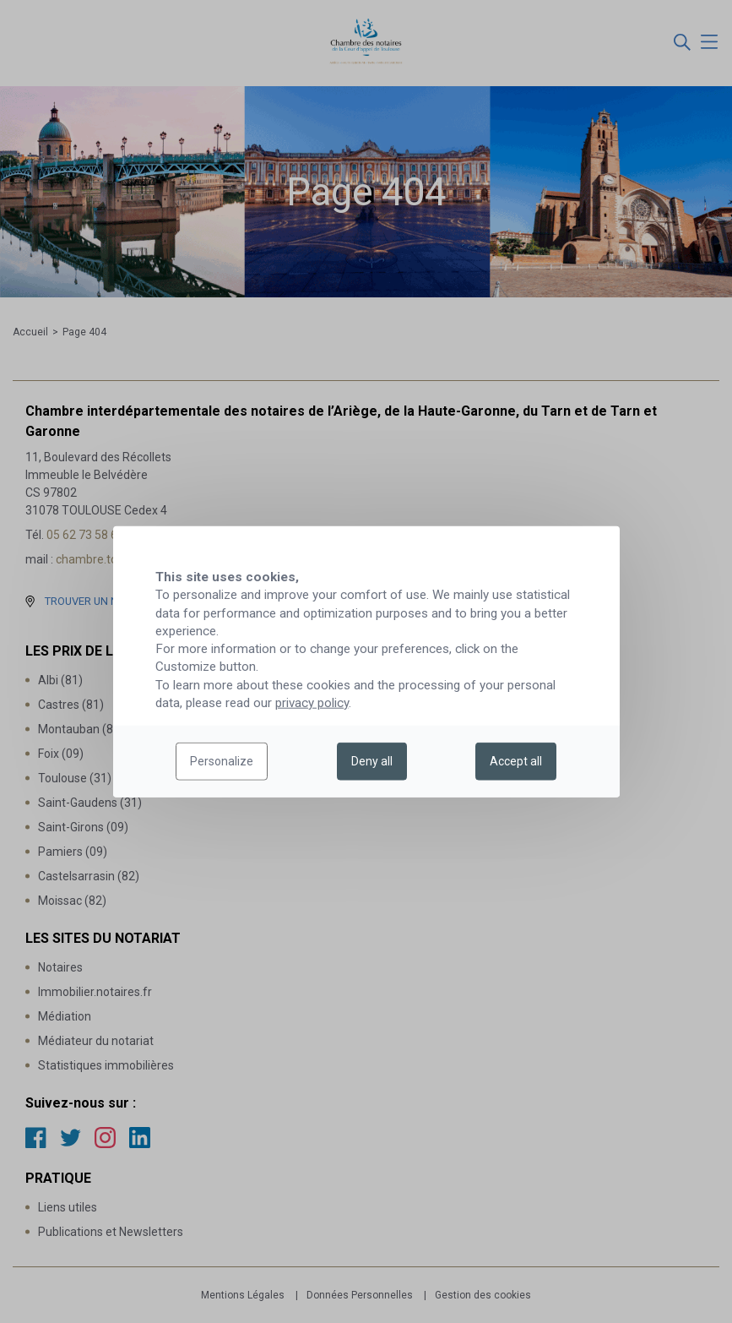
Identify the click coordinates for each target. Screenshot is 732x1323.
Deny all (372, 761)
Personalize (221, 761)
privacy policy (312, 702)
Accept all (516, 761)
